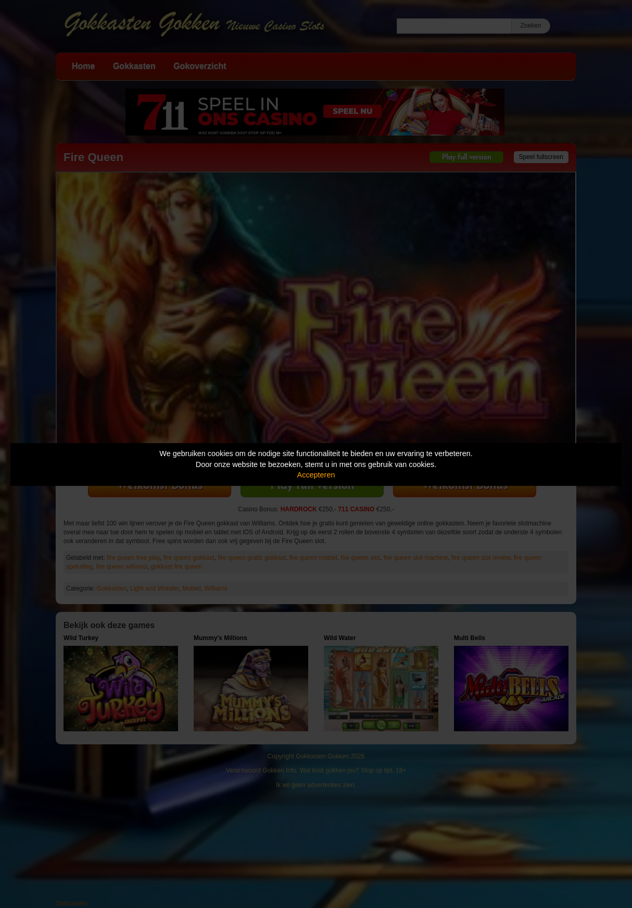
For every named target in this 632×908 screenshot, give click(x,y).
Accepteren (316, 475)
